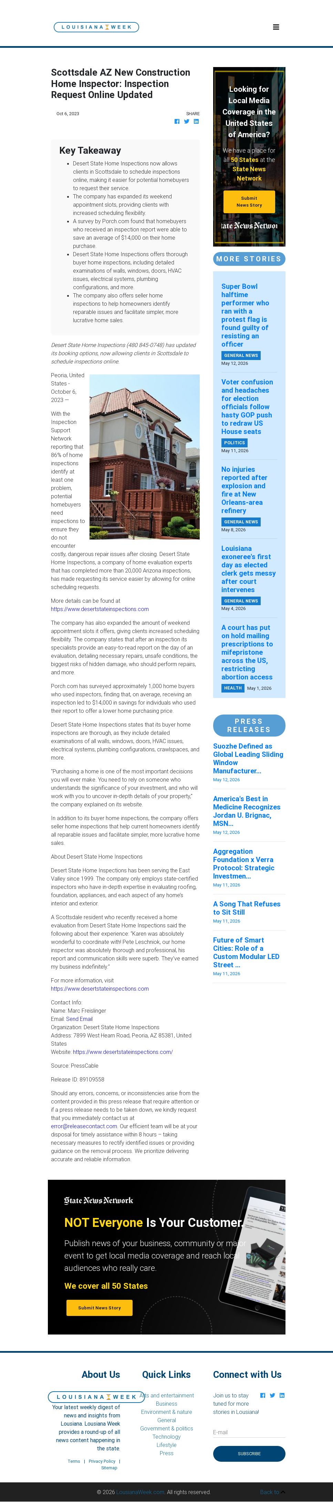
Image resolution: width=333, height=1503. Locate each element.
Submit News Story (249, 201)
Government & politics (166, 1428)
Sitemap (109, 1468)
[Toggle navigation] (276, 27)
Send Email (79, 1018)
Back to (272, 1492)
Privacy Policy (102, 1461)
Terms (73, 1461)
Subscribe (249, 1454)
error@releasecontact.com (84, 1126)
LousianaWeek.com (140, 1492)
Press (167, 1453)
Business (166, 1403)
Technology (167, 1436)
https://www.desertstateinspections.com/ (123, 1051)
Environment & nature (166, 1411)
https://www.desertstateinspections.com (100, 609)
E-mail (220, 1432)
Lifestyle (167, 1444)
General (166, 1420)
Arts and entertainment (166, 1395)
